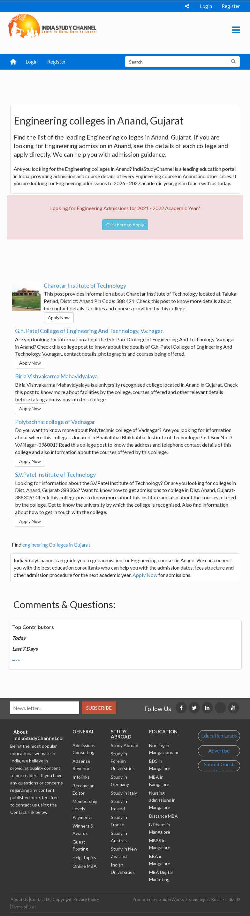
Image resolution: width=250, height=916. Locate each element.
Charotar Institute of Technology (85, 285)
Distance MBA (163, 816)
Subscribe (99, 708)
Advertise (219, 750)
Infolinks (81, 777)
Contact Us (40, 899)
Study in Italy (124, 793)
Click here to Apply (125, 224)
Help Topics (84, 857)
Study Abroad (124, 745)
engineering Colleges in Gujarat (56, 544)
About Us (19, 899)
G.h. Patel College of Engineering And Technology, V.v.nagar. (89, 330)
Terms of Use (23, 906)
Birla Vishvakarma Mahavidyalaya (56, 376)
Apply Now (59, 317)
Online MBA (84, 866)
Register (231, 6)
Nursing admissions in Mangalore (162, 800)
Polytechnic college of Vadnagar (55, 421)
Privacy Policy (86, 899)
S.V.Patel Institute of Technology (55, 474)
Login (206, 6)
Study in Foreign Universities (123, 761)
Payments (82, 817)
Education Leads (219, 735)
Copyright (62, 899)
